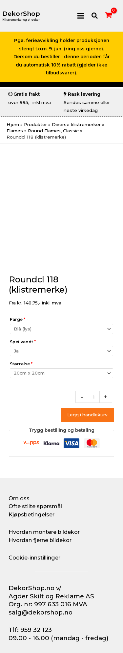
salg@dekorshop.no (40, 612)
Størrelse (21, 363)
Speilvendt (23, 341)
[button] (95, 16)
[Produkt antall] (94, 397)
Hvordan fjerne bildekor (40, 540)
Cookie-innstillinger (34, 557)
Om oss (19, 498)
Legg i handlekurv (87, 414)
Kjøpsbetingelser (31, 514)
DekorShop (21, 13)
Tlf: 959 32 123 (30, 630)
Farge (17, 319)
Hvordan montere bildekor (44, 532)
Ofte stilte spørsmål (35, 506)
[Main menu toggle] (80, 16)
